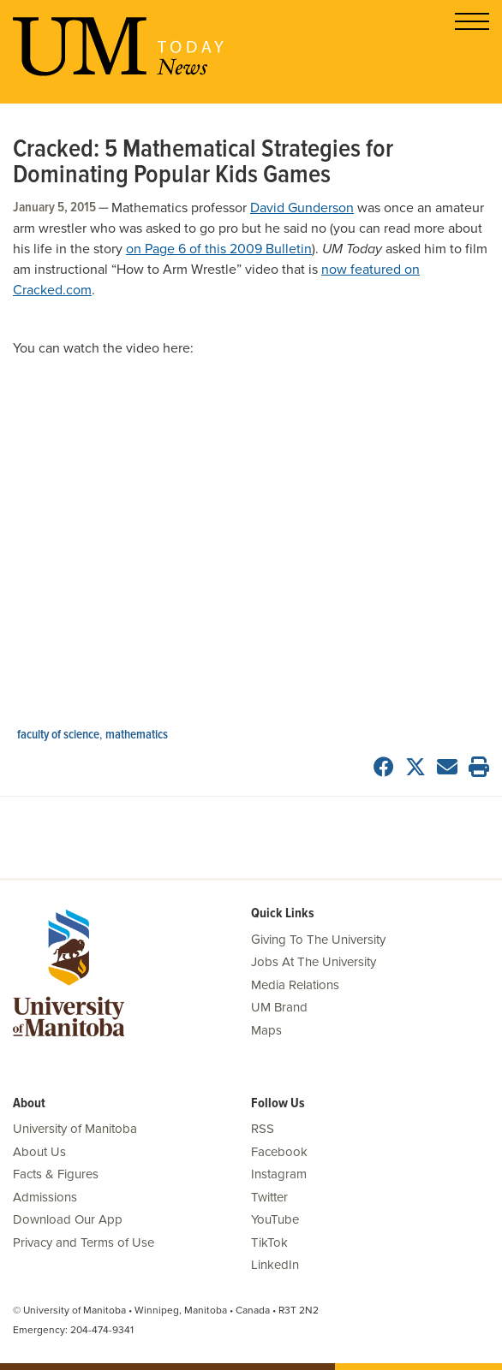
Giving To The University (318, 939)
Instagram (279, 1174)
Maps (266, 1030)
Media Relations (295, 985)
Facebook (279, 1151)
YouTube (275, 1219)
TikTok (269, 1242)
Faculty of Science (58, 735)
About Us (39, 1151)
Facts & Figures (56, 1174)
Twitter (269, 1197)
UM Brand (279, 1007)
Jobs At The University (313, 962)
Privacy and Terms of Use (83, 1242)
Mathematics (136, 735)
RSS (262, 1128)
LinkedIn (275, 1264)
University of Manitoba (75, 1128)
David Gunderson (302, 207)
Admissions (45, 1197)
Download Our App (68, 1219)
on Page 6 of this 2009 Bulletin (219, 249)
